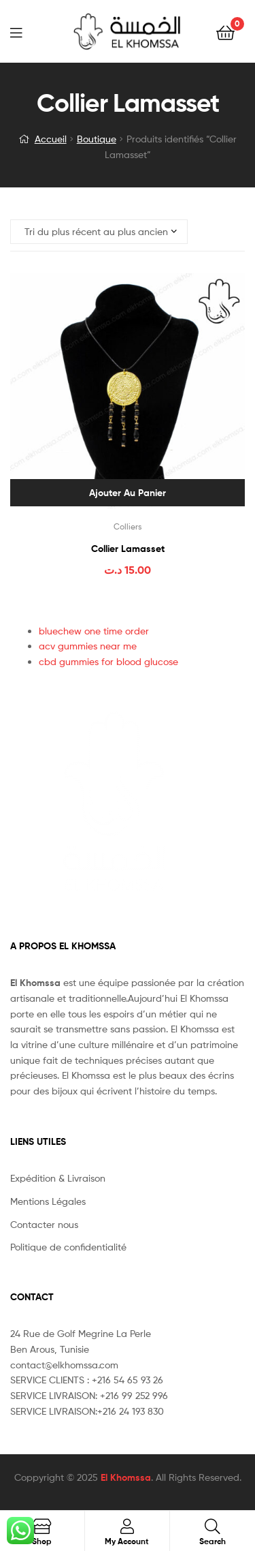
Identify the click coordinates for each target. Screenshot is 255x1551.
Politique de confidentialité (68, 1247)
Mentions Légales (48, 1201)
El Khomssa (126, 1477)
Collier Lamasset (128, 548)
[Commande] (99, 232)
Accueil (51, 138)
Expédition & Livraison (57, 1178)
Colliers (128, 526)
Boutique (96, 138)
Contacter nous (44, 1224)
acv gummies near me (88, 645)
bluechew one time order (94, 630)
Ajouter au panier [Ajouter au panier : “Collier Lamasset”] (127, 493)
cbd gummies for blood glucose (108, 661)
